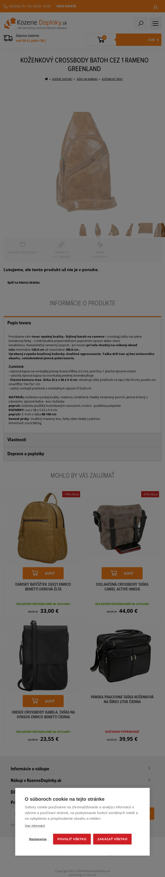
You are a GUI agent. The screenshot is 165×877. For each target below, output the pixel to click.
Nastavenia (37, 839)
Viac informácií (35, 826)
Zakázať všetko (112, 839)
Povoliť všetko (71, 839)
